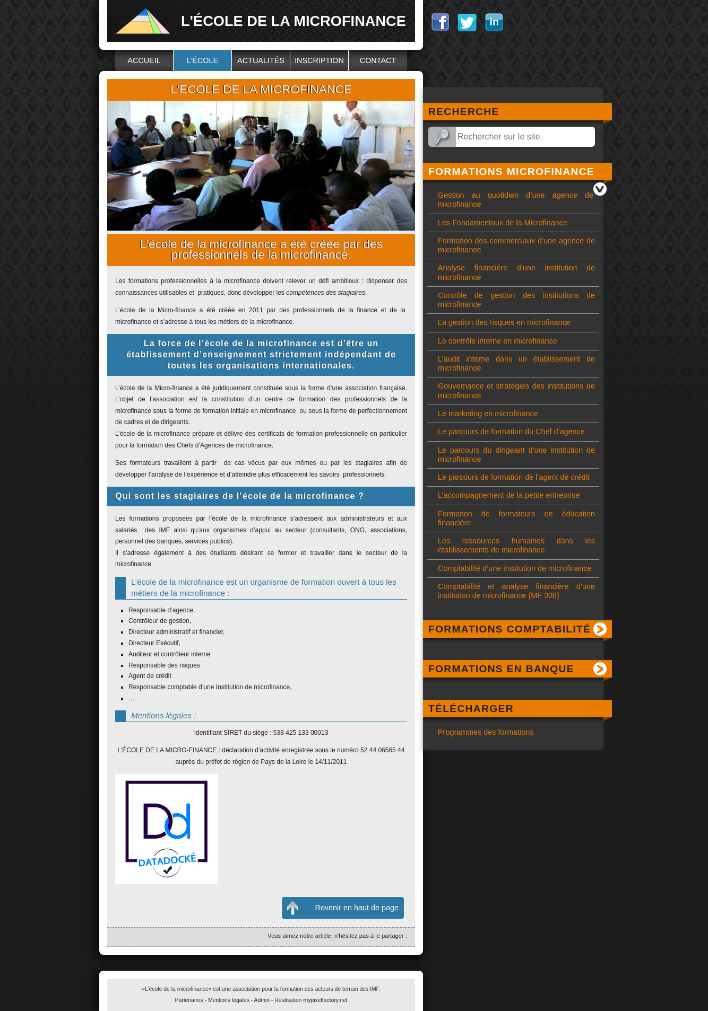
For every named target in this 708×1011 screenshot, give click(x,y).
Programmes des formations (486, 732)
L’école (202, 60)
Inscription (319, 60)
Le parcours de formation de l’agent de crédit (514, 477)
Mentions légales (228, 1000)
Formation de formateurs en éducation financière (516, 518)
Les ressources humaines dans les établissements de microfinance (516, 545)
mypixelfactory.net (326, 1000)
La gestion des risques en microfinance (504, 322)
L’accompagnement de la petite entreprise (509, 495)
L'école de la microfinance (293, 21)
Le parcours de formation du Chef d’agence (511, 431)
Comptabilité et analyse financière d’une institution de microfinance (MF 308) (516, 591)
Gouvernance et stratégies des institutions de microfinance (516, 390)
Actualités (260, 60)
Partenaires (189, 1000)
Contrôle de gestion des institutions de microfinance (516, 300)
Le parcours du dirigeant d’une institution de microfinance (516, 454)
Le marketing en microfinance (488, 413)
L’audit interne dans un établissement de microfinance (516, 363)
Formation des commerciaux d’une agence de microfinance (516, 245)
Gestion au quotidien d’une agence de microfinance (515, 199)
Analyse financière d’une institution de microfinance (516, 272)
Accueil (143, 60)
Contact (378, 60)
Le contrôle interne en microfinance (497, 341)
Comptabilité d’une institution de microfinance (515, 568)
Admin (262, 1000)
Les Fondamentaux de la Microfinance (502, 222)
